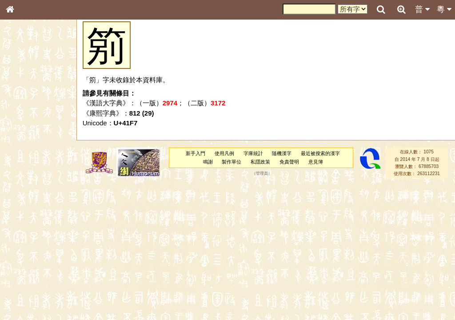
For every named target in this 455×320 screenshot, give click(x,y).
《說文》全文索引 (32, 273)
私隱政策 (260, 161)
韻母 (30, 234)
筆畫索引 (21, 127)
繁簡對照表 (24, 297)
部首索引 (21, 119)
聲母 (17, 234)
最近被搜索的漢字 (320, 153)
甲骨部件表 (24, 135)
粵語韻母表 (24, 191)
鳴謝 (208, 161)
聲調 (42, 234)
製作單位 (231, 161)
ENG (39, 98)
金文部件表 (24, 143)
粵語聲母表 (24, 182)
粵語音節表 (24, 174)
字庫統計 (253, 153)
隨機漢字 (281, 153)
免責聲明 (289, 161)
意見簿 (315, 161)
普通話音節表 (27, 242)
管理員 (262, 174)
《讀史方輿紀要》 (32, 281)
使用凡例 (224, 153)
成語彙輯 (21, 289)
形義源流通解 (27, 151)
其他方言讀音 (27, 250)
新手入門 (195, 153)
